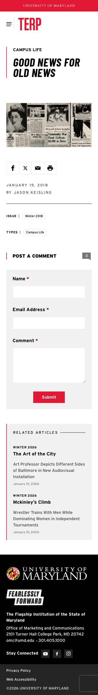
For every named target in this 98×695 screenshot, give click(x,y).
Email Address (29, 309)
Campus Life (35, 232)
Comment (23, 340)
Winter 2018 (34, 216)
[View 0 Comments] (86, 256)
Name (19, 278)
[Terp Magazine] (29, 24)
